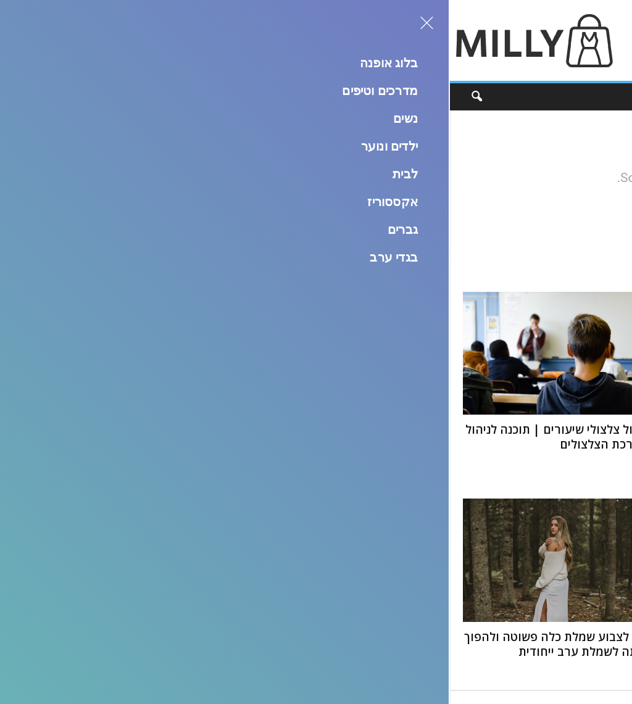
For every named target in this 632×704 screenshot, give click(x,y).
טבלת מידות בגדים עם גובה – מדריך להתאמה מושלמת (318, 644)
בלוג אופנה (578, 96)
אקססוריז (310, 96)
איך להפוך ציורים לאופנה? (554, 637)
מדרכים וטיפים (510, 96)
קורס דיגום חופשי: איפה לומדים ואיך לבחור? (528, 452)
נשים (455, 96)
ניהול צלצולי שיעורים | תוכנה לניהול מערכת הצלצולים (108, 436)
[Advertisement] (406, 40)
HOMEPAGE (349, 216)
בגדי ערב (215, 96)
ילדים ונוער (406, 96)
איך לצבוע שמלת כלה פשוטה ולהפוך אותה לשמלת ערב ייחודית (107, 644)
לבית (356, 96)
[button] (19, 96)
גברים (262, 96)
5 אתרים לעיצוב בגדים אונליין (336, 430)
